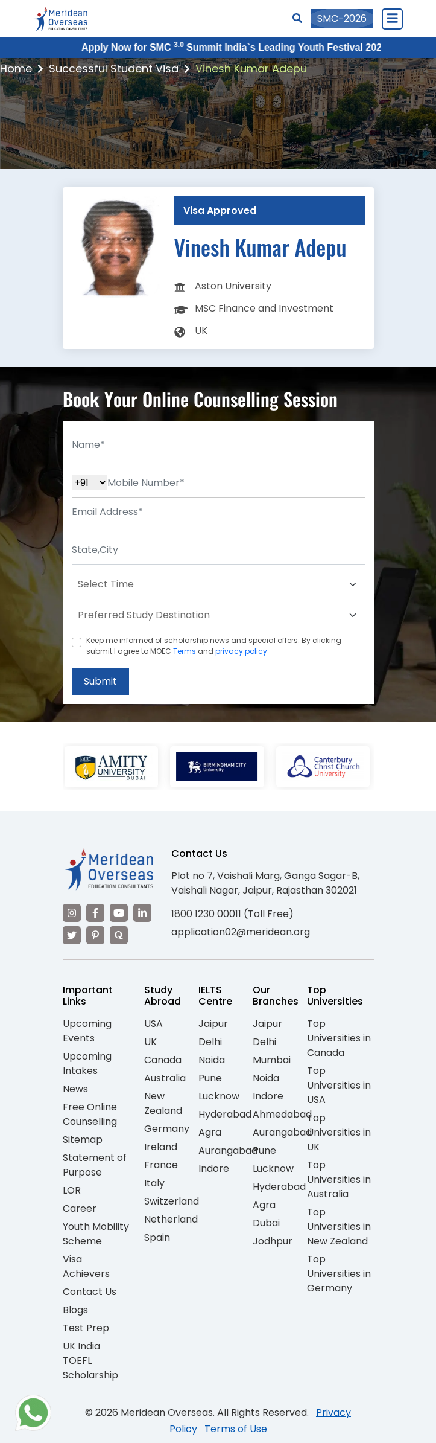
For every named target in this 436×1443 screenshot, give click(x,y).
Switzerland (171, 1201)
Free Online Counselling (90, 1114)
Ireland (160, 1147)
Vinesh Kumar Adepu (251, 68)
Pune (210, 1078)
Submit (100, 681)
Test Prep (86, 1328)
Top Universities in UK (339, 1132)
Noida (211, 1060)
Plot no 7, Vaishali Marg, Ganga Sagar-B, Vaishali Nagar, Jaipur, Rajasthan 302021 (265, 883)
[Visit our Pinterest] (95, 935)
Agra (209, 1132)
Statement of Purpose (95, 1165)
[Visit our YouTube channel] (119, 913)
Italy (154, 1183)
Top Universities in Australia (339, 1179)
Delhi (210, 1042)
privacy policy (241, 651)
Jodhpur (272, 1241)
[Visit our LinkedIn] (142, 913)
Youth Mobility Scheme (96, 1234)
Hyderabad (224, 1114)
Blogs (75, 1310)
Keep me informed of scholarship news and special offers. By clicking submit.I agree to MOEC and (213, 645)
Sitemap (83, 1140)
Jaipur (213, 1024)
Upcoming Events (87, 1031)
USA (153, 1024)
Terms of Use (235, 1429)
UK (150, 1042)
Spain (157, 1237)
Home (16, 68)
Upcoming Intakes (87, 1063)
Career (79, 1208)
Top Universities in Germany (339, 1273)
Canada (163, 1060)
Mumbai (272, 1060)
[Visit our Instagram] (72, 913)
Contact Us (89, 1292)
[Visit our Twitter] (72, 935)
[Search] (297, 18)
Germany (166, 1129)
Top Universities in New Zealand (339, 1226)
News (75, 1089)
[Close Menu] (392, 19)
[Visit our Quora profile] (119, 935)
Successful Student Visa (114, 68)
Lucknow (218, 1096)
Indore (213, 1169)
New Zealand (163, 1103)
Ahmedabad (282, 1114)
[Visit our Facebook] (95, 913)
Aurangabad (227, 1150)
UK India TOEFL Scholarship (90, 1360)
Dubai (266, 1223)
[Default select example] (218, 584)
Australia (165, 1078)
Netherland (171, 1219)
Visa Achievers (86, 1266)
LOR (72, 1190)
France (161, 1165)
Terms (184, 651)
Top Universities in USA (339, 1085)
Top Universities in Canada (339, 1038)
